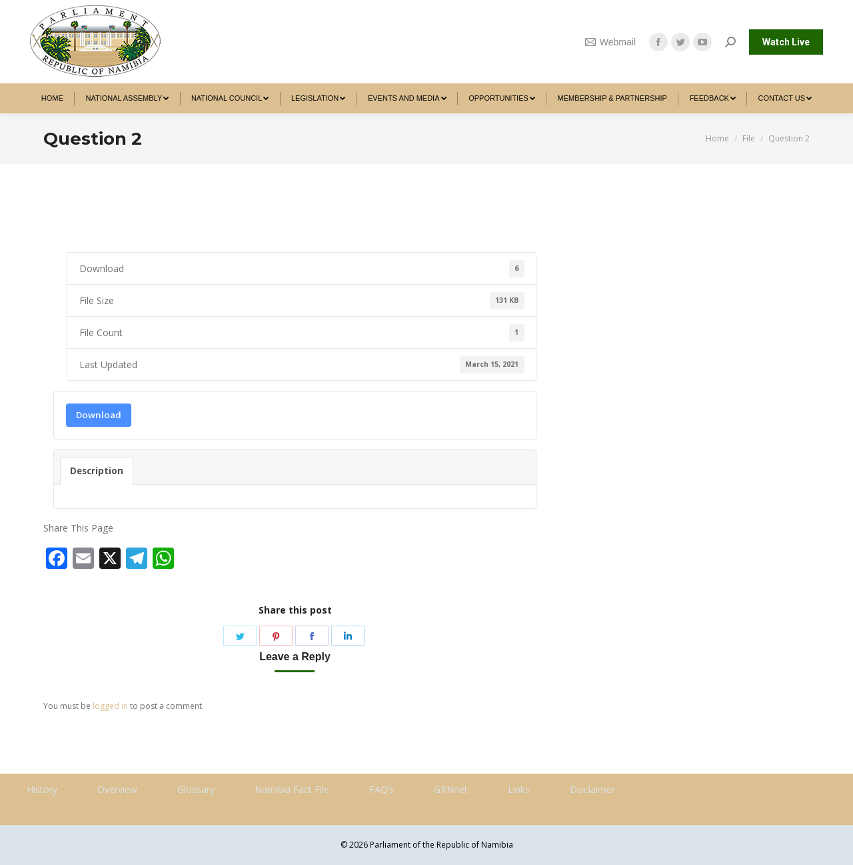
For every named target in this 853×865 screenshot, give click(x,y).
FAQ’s (381, 789)
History (42, 789)
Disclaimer (592, 789)
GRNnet (451, 789)
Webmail (610, 42)
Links (519, 789)
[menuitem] (52, 98)
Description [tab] (96, 471)
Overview (117, 789)
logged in (110, 706)
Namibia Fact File (292, 789)
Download (98, 415)
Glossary (196, 789)
